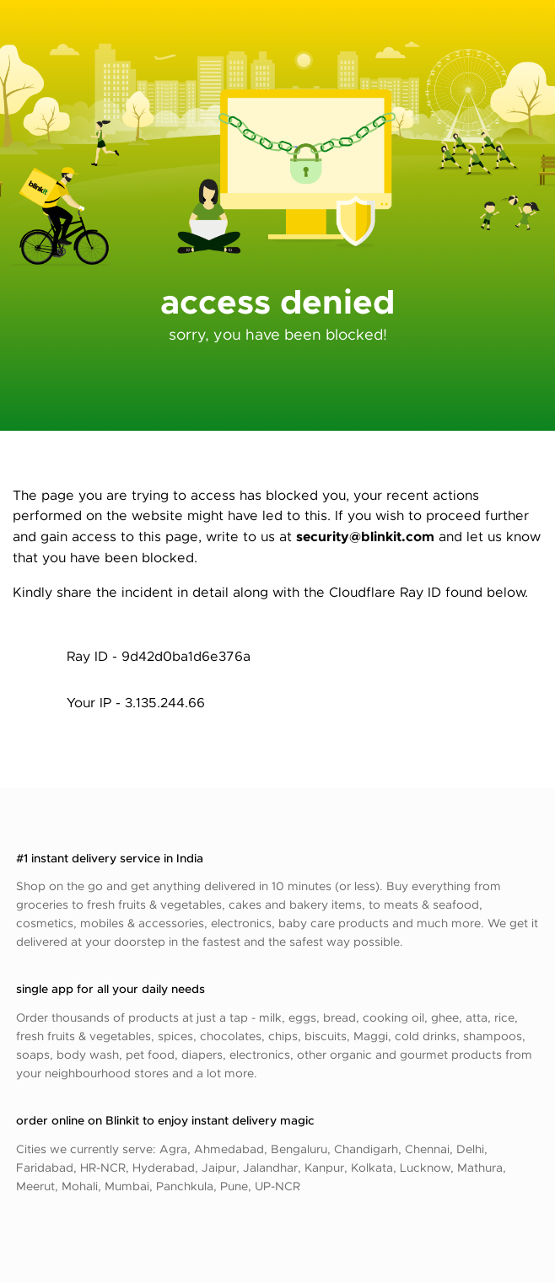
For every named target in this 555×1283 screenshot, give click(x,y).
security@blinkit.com (365, 536)
